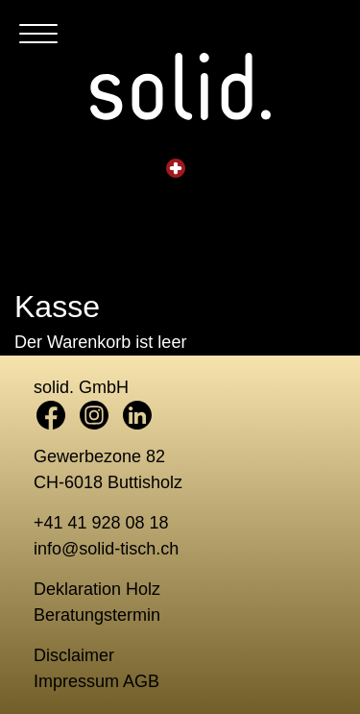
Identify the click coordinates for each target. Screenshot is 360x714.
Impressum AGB (96, 681)
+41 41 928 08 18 (101, 522)
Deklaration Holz (97, 589)
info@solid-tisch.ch (106, 548)
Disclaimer (74, 655)
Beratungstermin (97, 615)
